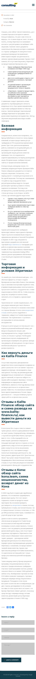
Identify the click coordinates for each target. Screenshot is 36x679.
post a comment (12, 660)
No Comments (6, 25)
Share (3, 607)
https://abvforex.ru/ (14, 244)
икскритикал (16, 505)
